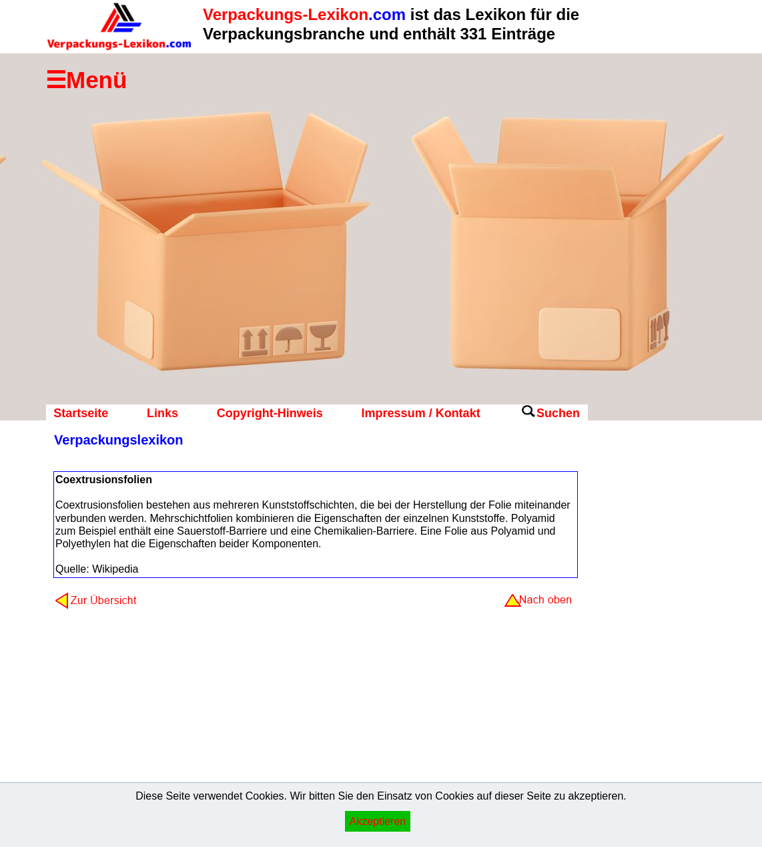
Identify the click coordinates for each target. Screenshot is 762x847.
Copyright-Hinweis (270, 413)
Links (162, 413)
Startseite (80, 413)
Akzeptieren (378, 821)
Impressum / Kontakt (421, 413)
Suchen (558, 413)
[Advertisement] (641, 644)
